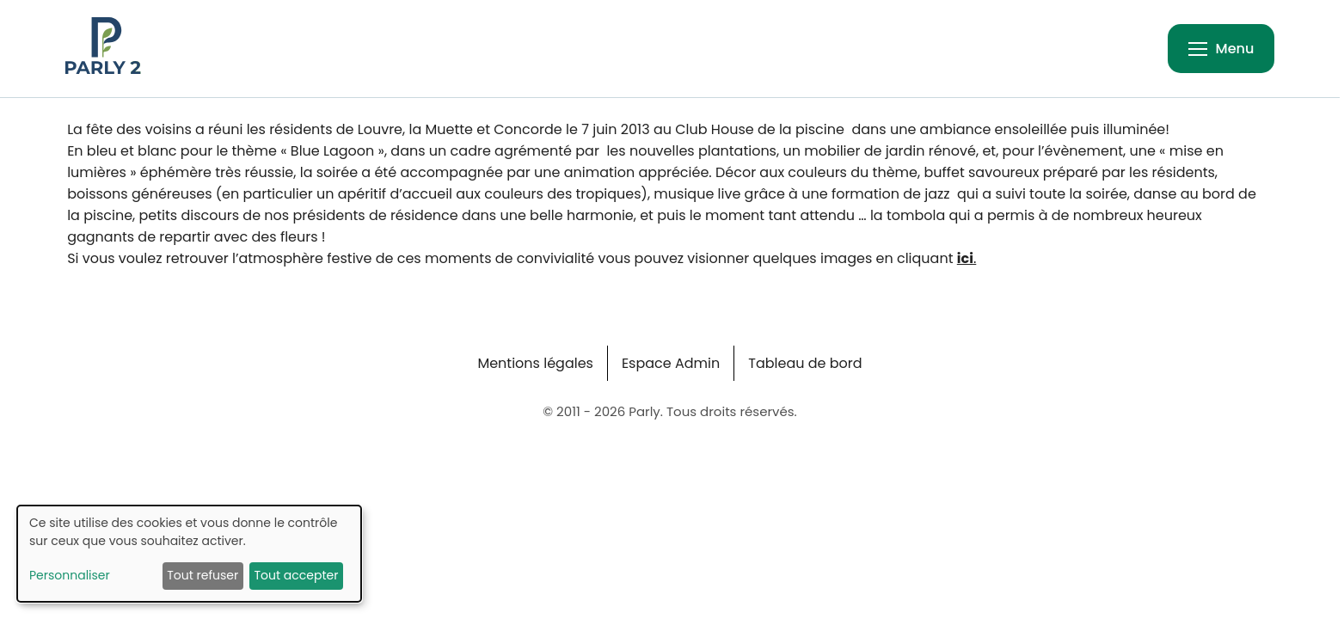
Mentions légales (535, 363)
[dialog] (189, 554)
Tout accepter (296, 575)
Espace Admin (671, 363)
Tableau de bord (805, 363)
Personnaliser (69, 575)
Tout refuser (202, 575)
